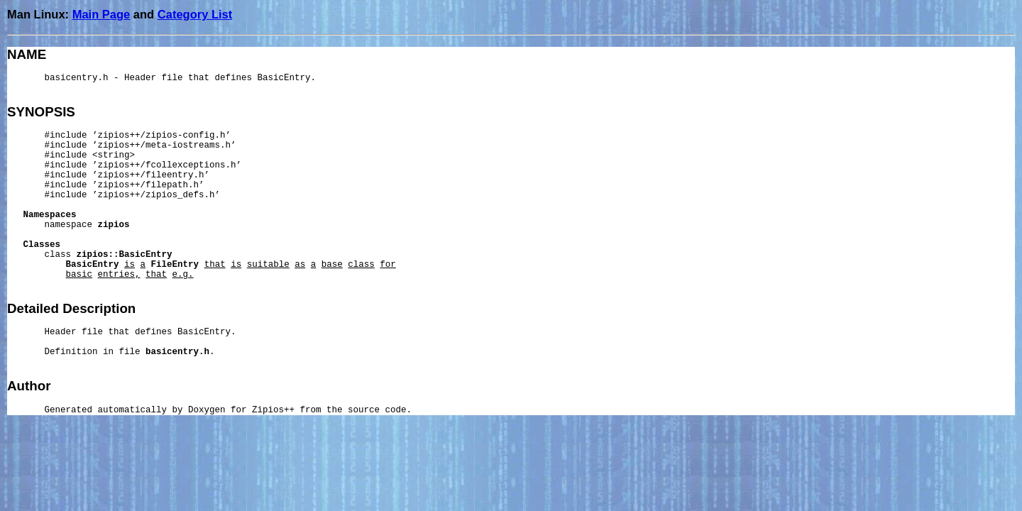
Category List (195, 14)
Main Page (101, 14)
